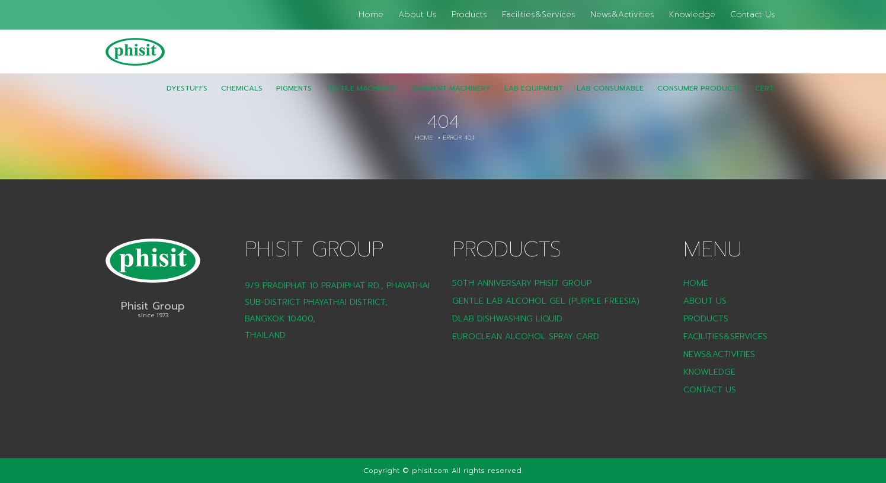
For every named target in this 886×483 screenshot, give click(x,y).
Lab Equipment (533, 96)
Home (371, 14)
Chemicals (242, 96)
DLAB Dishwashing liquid (507, 319)
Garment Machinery (451, 96)
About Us (417, 14)
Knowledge (692, 14)
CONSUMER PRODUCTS (699, 96)
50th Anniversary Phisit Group (521, 283)
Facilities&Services (538, 14)
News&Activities (622, 14)
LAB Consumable (610, 96)
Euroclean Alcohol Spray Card (525, 336)
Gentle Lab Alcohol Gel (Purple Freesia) (545, 301)
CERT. (765, 96)
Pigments (294, 96)
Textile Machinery (361, 96)
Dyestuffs (187, 96)
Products (469, 14)
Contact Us (752, 14)
